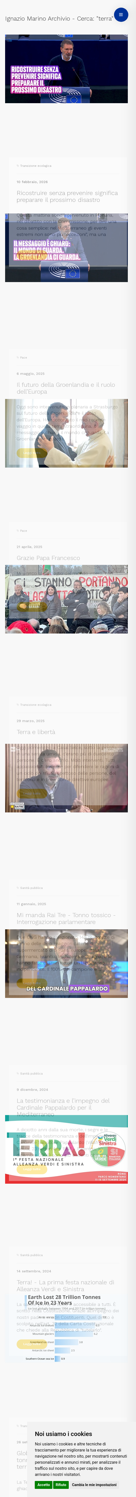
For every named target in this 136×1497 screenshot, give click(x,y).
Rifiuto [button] (61, 1485)
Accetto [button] (43, 1485)
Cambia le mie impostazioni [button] (94, 1485)
